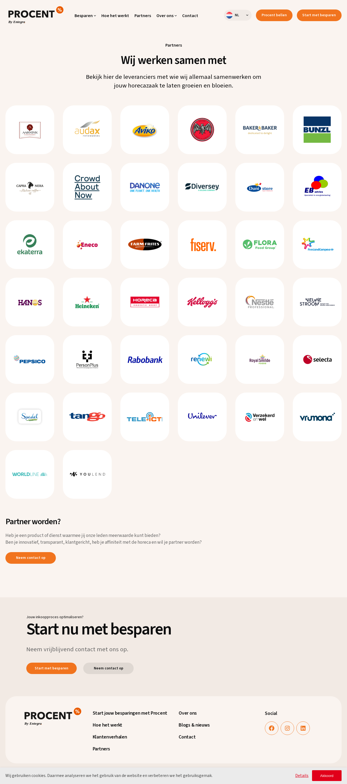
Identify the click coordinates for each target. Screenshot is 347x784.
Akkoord (326, 776)
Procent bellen (274, 15)
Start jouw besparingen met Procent (130, 713)
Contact (187, 737)
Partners (101, 749)
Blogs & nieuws (194, 725)
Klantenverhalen (110, 737)
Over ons (188, 713)
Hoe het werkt (107, 725)
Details (302, 776)
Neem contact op (31, 558)
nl (232, 15)
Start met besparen (319, 15)
